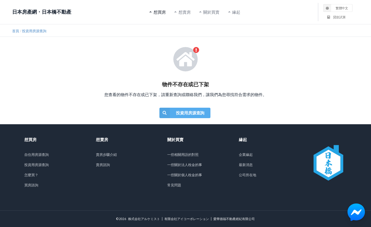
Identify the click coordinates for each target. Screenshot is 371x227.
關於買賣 (211, 11)
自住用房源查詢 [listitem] (36, 154)
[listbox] (338, 8)
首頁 (15, 31)
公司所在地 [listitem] (247, 175)
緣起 (235, 11)
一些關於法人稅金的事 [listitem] (184, 165)
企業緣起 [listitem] (246, 154)
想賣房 (184, 11)
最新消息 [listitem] (246, 165)
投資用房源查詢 (34, 31)
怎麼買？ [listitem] (31, 175)
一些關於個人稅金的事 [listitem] (184, 175)
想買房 (159, 11)
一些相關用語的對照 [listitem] (183, 154)
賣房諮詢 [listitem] (103, 165)
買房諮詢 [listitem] (31, 185)
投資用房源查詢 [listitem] (36, 165)
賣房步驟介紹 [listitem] (106, 154)
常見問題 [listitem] (174, 185)
